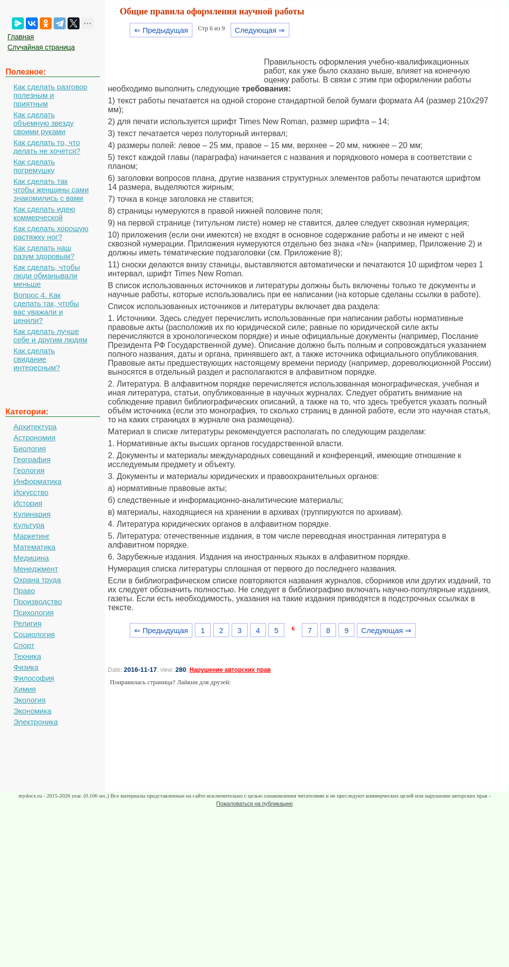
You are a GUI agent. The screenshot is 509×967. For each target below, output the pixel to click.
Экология (29, 700)
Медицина (31, 558)
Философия (33, 678)
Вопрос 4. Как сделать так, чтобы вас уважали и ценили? (46, 307)
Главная (20, 37)
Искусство (30, 492)
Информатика (37, 481)
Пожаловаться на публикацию (254, 803)
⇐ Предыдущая (161, 30)
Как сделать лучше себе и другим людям (50, 335)
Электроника (35, 722)
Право (24, 590)
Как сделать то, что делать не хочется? (47, 146)
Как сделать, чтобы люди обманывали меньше (46, 275)
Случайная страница (41, 47)
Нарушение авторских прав (229, 669)
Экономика (32, 711)
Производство (37, 601)
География (32, 459)
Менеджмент (35, 568)
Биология (29, 448)
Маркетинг (31, 536)
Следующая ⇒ (260, 30)
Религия (27, 623)
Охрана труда (37, 579)
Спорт (23, 645)
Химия (24, 689)
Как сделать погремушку (34, 166)
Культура (28, 525)
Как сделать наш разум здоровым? (44, 251)
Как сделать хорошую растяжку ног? (50, 232)
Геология (29, 470)
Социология (34, 634)
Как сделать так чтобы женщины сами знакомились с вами (51, 189)
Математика (34, 547)
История (27, 503)
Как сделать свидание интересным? (36, 359)
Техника (27, 656)
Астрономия (34, 437)
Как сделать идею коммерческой (44, 213)
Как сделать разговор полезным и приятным (50, 95)
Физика (25, 667)
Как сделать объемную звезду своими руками (43, 123)
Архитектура (35, 426)
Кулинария (32, 514)
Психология (33, 612)
